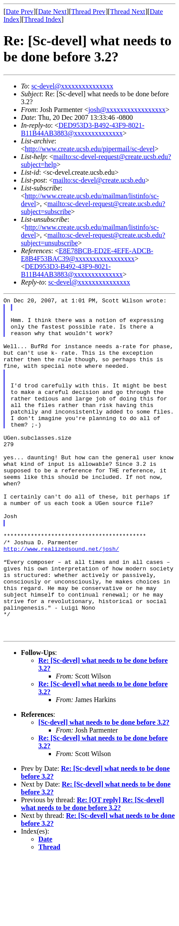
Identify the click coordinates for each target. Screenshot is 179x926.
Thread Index (42, 19)
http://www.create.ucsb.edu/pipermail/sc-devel (90, 149)
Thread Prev (88, 11)
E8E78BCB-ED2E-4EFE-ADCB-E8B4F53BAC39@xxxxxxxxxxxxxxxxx (87, 254)
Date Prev (20, 11)
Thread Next (127, 11)
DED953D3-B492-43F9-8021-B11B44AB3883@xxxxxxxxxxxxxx (83, 129)
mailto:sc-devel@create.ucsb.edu (99, 180)
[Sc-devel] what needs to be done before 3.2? (103, 790)
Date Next (52, 11)
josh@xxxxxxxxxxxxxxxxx (126, 109)
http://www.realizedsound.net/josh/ (61, 600)
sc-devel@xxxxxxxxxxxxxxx (72, 86)
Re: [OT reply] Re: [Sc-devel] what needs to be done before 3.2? (92, 871)
